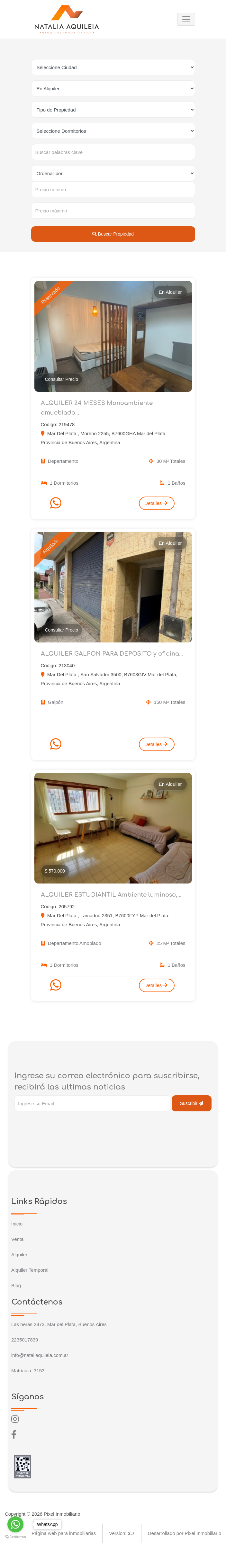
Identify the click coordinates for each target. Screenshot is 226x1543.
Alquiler (19, 1254)
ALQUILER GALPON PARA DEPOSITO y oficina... (112, 653)
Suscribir (191, 1103)
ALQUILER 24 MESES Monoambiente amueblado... (97, 408)
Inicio (17, 1223)
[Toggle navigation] (186, 19)
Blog (16, 1285)
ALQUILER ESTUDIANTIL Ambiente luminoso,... (111, 895)
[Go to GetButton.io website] (15, 1537)
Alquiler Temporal (30, 1270)
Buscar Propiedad (113, 234)
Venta (17, 1239)
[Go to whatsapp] (15, 1524)
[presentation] (63, 1124)
